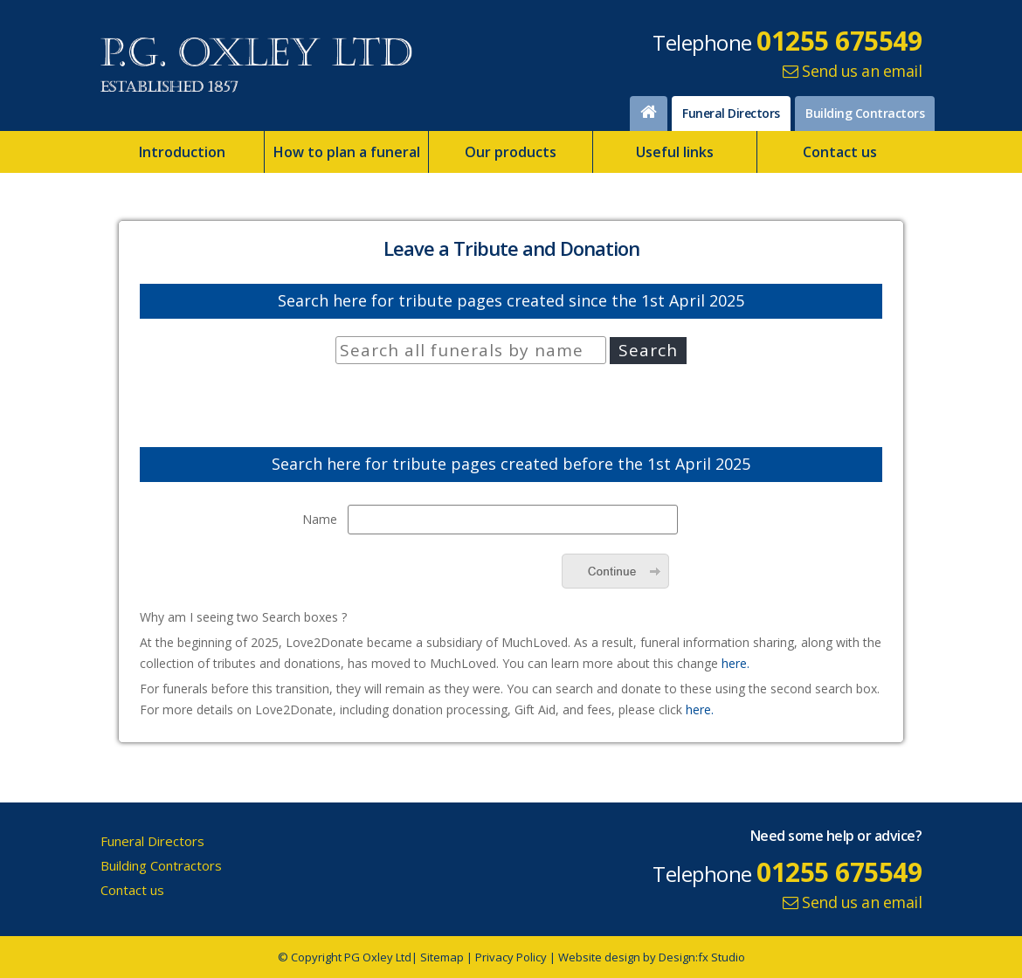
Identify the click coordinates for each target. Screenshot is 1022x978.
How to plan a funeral (346, 152)
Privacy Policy (511, 957)
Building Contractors (864, 113)
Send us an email (852, 70)
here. (735, 663)
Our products (510, 152)
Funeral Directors (731, 113)
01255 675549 (839, 41)
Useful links (675, 152)
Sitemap (442, 957)
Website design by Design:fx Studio (651, 957)
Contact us (840, 152)
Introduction (182, 152)
